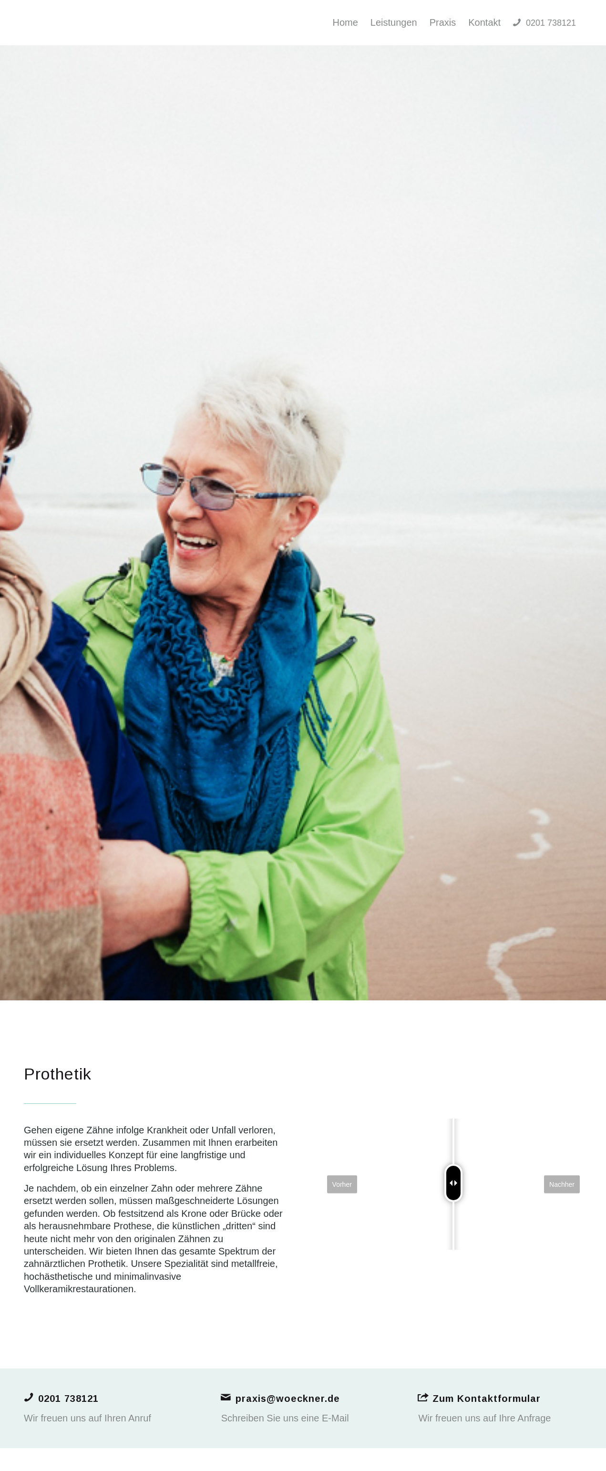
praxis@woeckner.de (288, 1398)
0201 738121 (68, 1398)
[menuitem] (345, 22)
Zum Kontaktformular (486, 1398)
